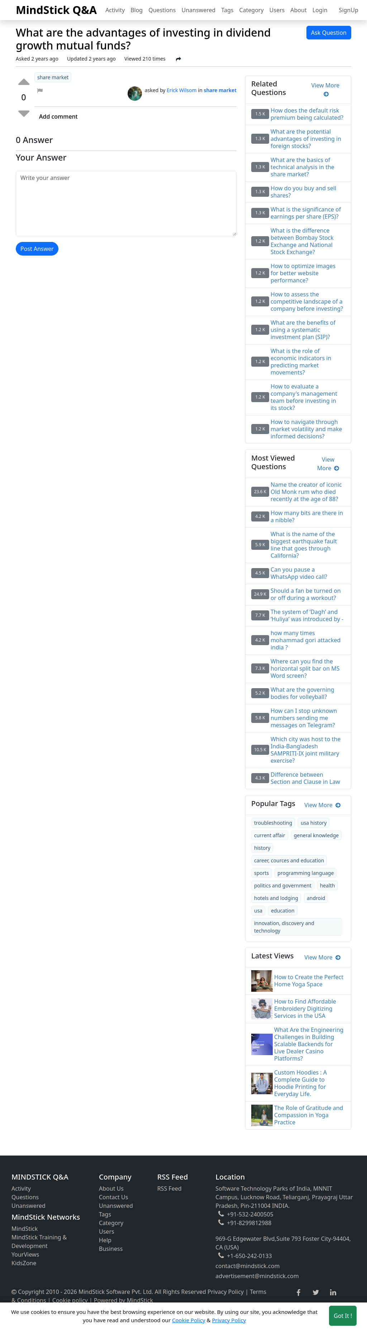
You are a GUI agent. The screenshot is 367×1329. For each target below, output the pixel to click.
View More (325, 89)
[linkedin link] (333, 1293)
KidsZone (23, 1263)
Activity (115, 10)
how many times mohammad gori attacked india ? (305, 640)
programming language (305, 873)
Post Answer (37, 249)
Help (105, 1240)
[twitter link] (316, 1293)
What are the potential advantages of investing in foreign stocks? (306, 138)
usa (258, 910)
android (316, 898)
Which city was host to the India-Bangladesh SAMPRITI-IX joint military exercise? (305, 749)
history (262, 847)
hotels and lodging (276, 898)
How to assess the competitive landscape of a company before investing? (307, 301)
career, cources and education (289, 860)
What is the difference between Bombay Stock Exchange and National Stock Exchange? (302, 241)
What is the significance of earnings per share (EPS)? (306, 213)
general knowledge (316, 835)
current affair (269, 835)
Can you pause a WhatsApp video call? (299, 573)
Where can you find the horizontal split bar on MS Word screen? (305, 668)
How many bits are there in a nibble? (307, 516)
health (327, 885)
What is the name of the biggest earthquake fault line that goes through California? (304, 544)
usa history (314, 822)
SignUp (348, 10)
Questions (162, 10)
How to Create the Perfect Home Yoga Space (308, 980)
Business (111, 1249)
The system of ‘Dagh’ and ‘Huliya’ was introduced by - (307, 615)
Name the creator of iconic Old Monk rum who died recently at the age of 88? (306, 491)
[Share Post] (178, 59)
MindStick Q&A (56, 9)
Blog (136, 10)
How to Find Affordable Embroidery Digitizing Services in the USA (305, 1008)
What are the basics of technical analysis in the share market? (302, 167)
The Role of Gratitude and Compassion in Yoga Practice (308, 1115)
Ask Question (329, 33)
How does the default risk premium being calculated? (307, 114)
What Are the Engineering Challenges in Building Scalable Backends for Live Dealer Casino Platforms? (308, 1044)
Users (277, 10)
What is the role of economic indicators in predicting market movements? (301, 361)
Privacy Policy (226, 1292)
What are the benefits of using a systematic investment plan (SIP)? (303, 329)
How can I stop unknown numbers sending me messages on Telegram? (304, 718)
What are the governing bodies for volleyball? (302, 693)
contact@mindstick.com (247, 1266)
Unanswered (198, 10)
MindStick (24, 1229)
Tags (227, 10)
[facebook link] (298, 1293)
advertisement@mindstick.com (257, 1276)
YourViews (25, 1254)
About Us (111, 1188)
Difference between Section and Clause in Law (305, 778)
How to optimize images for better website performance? (303, 273)
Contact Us (113, 1197)
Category (251, 10)
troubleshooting (273, 822)
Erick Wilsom (182, 90)
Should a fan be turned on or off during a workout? (306, 594)
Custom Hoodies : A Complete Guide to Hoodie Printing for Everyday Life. (300, 1083)
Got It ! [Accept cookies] (343, 1316)
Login (320, 10)
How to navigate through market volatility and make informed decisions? (306, 429)
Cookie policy (70, 1300)
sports (261, 873)
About (298, 10)
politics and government (282, 885)
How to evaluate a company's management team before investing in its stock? (304, 397)
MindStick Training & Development (39, 1241)
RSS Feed (169, 1188)
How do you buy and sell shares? (303, 192)
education (283, 910)
